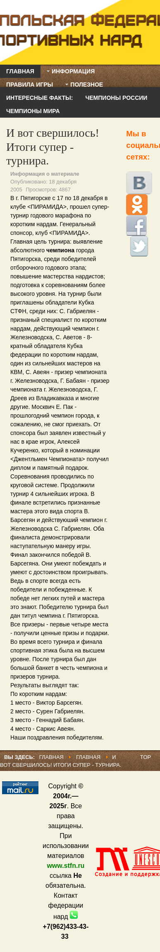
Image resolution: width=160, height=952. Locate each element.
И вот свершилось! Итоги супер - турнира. (52, 146)
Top (145, 757)
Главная (51, 757)
